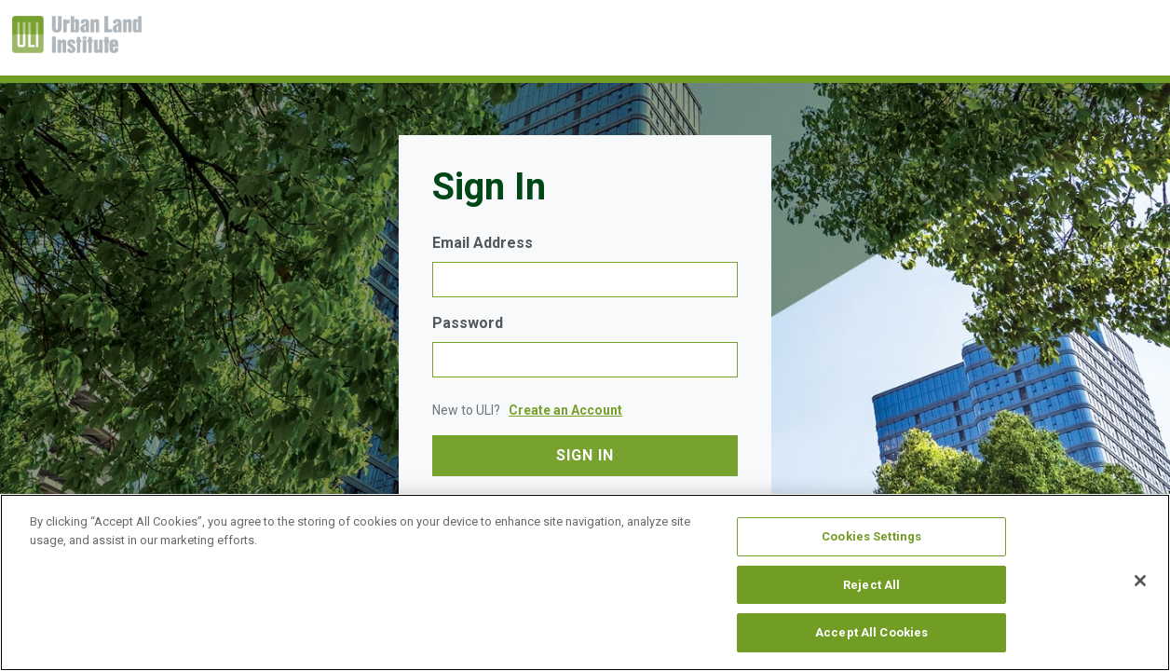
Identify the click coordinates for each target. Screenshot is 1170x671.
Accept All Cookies (871, 632)
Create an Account (565, 410)
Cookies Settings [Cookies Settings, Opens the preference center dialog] (871, 536)
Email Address (482, 243)
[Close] (1140, 580)
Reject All (871, 585)
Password (467, 323)
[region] (585, 582)
